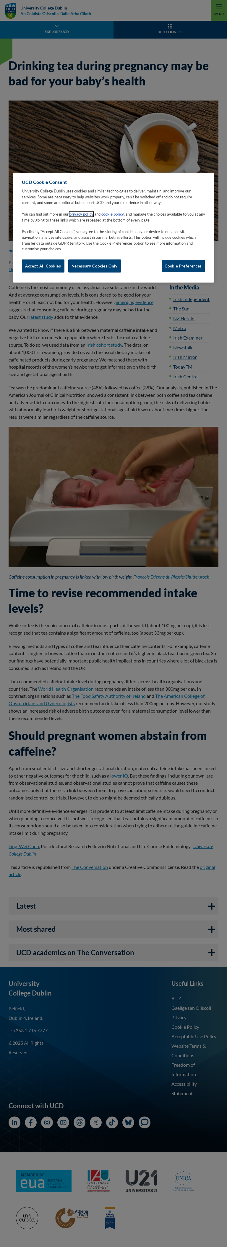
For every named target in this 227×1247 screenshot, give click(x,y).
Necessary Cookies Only (95, 266)
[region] (113, 228)
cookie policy (112, 214)
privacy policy (81, 214)
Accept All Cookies (43, 266)
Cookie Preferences (183, 266)
